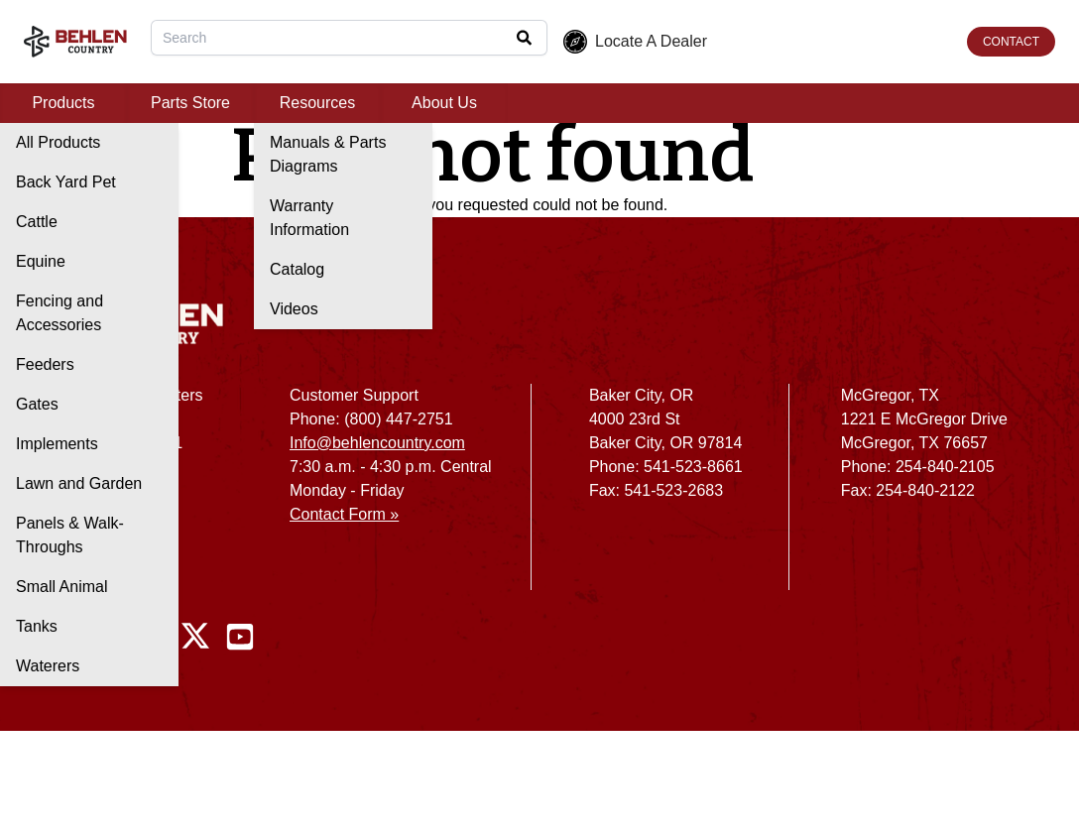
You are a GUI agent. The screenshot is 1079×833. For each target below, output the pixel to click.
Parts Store (190, 102)
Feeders (45, 364)
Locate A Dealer (635, 42)
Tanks (37, 626)
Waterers (47, 665)
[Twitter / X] (195, 637)
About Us (444, 102)
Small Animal (61, 586)
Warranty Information (309, 217)
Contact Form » (344, 514)
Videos (294, 308)
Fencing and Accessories (59, 313)
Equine (40, 261)
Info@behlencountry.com (377, 442)
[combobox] (349, 38)
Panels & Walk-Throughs (70, 535)
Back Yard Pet (66, 182)
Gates (37, 404)
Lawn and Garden (79, 483)
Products (63, 102)
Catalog (297, 269)
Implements (57, 443)
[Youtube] (240, 637)
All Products (58, 142)
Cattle (37, 221)
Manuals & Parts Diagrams (328, 154)
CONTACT (1011, 42)
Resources (317, 102)
